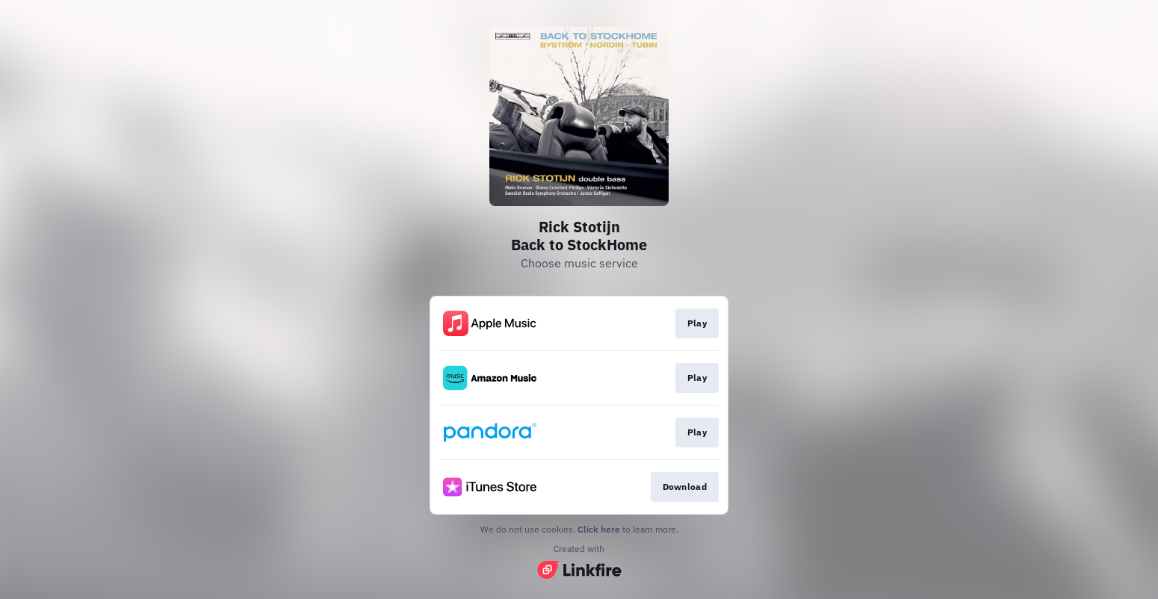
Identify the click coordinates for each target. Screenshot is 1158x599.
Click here (599, 529)
